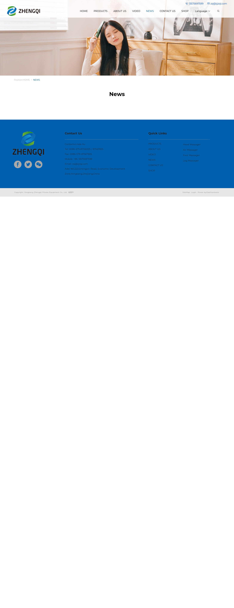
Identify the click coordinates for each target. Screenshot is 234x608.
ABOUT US (154, 560)
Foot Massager (191, 566)
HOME (26, 80)
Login (193, 603)
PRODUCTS (154, 555)
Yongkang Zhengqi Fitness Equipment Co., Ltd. (45, 603)
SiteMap (186, 603)
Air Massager (190, 561)
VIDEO (152, 565)
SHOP (151, 582)
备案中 (71, 603)
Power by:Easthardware (208, 603)
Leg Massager (191, 572)
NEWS (36, 80)
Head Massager (192, 555)
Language (202, 11)
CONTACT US (155, 576)
